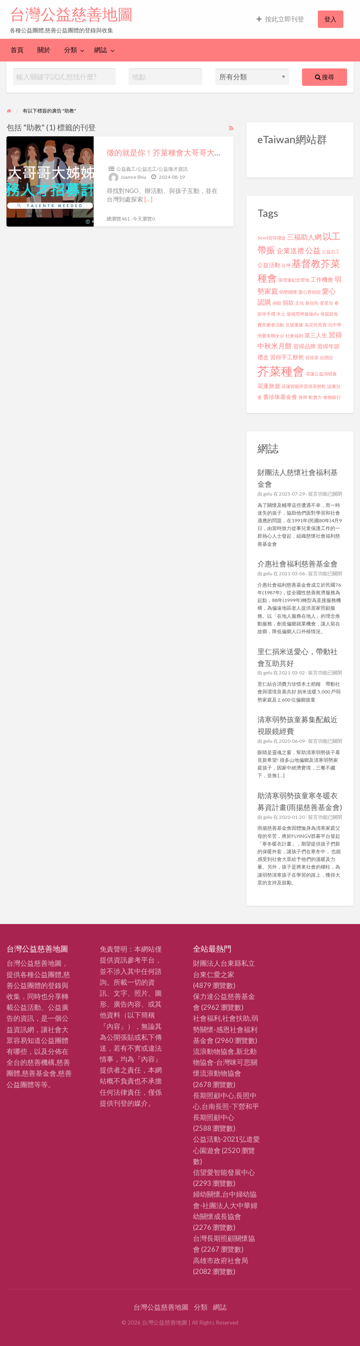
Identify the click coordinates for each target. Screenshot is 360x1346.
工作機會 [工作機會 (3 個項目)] (322, 279)
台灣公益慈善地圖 (71, 14)
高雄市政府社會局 (220, 1260)
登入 (330, 19)
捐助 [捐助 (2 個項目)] (276, 302)
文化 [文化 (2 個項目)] (299, 302)
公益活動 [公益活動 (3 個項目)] (268, 264)
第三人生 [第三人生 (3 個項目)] (315, 335)
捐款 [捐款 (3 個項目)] (288, 302)
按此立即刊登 (280, 19)
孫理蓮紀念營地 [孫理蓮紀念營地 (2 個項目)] (293, 279)
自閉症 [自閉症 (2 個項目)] (326, 357)
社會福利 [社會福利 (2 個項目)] (294, 335)
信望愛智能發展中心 (224, 1172)
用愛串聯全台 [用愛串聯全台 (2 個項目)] (270, 335)
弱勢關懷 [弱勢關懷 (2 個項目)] (288, 292)
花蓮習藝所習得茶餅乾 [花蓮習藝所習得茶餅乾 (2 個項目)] (303, 386)
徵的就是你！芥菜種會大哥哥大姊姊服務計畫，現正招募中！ (211, 152)
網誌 (100, 49)
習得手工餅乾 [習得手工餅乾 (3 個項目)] (287, 357)
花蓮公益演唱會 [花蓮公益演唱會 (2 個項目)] (321, 373)
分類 (70, 49)
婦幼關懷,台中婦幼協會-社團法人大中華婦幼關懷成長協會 (225, 1205)
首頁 (17, 49)
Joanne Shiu (133, 177)
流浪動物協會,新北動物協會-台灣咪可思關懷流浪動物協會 (225, 1062)
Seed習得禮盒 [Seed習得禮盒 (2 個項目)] (271, 237)
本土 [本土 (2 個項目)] (280, 313)
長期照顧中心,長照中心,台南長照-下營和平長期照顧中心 (226, 1106)
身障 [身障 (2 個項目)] (302, 397)
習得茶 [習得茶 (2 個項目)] (312, 357)
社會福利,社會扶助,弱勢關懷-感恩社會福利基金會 (225, 1029)
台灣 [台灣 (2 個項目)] (285, 265)
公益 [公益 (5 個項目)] (313, 250)
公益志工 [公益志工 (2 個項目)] (331, 251)
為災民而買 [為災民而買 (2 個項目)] (315, 324)
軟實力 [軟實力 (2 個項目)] (315, 397)
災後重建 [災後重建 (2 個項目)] (294, 324)
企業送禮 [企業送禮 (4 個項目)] (290, 250)
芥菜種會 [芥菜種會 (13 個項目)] (280, 371)
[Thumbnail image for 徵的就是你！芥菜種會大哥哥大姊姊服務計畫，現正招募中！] (50, 181)
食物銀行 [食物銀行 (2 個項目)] (332, 397)
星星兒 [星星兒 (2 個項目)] (326, 302)
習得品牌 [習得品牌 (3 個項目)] (304, 346)
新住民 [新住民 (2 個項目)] (312, 302)
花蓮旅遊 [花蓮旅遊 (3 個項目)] (268, 385)
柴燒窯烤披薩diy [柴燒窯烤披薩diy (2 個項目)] (303, 313)
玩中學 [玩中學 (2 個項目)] (334, 324)
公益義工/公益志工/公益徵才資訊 (152, 169)
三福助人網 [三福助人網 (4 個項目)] (304, 237)
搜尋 (324, 77)
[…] (148, 199)
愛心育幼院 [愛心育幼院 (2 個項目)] (309, 292)
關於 (43, 49)
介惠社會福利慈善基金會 (297, 563)
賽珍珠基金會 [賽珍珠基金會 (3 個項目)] (280, 396)
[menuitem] (280, 19)
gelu (267, 494)
